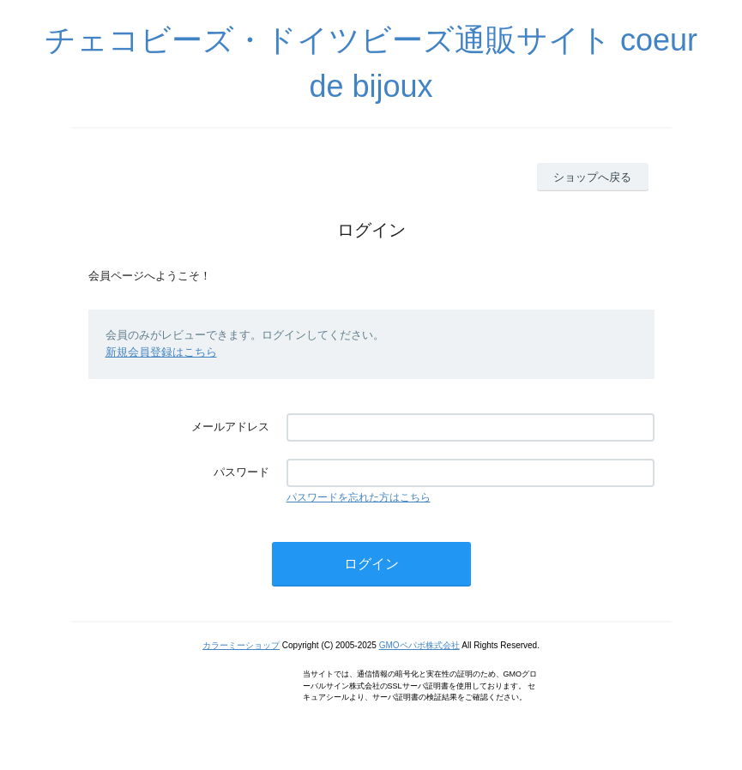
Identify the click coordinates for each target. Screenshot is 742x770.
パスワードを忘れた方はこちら (359, 497)
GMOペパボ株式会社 (419, 645)
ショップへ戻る (592, 177)
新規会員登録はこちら (161, 352)
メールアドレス (230, 426)
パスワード (241, 472)
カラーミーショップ (241, 645)
